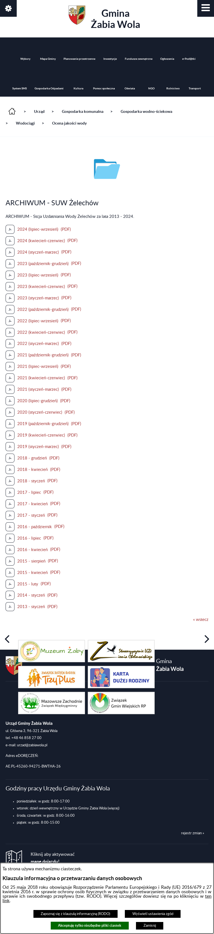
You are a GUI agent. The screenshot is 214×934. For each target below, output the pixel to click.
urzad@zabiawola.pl (32, 745)
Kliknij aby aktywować (53, 858)
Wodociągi (25, 123)
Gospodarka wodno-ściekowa (146, 111)
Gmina (104, 18)
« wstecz (200, 620)
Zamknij (150, 926)
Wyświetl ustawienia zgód (152, 914)
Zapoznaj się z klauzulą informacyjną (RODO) (75, 914)
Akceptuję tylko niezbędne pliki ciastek (89, 925)
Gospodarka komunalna (82, 111)
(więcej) (113, 808)
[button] (205, 8)
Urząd (39, 111)
